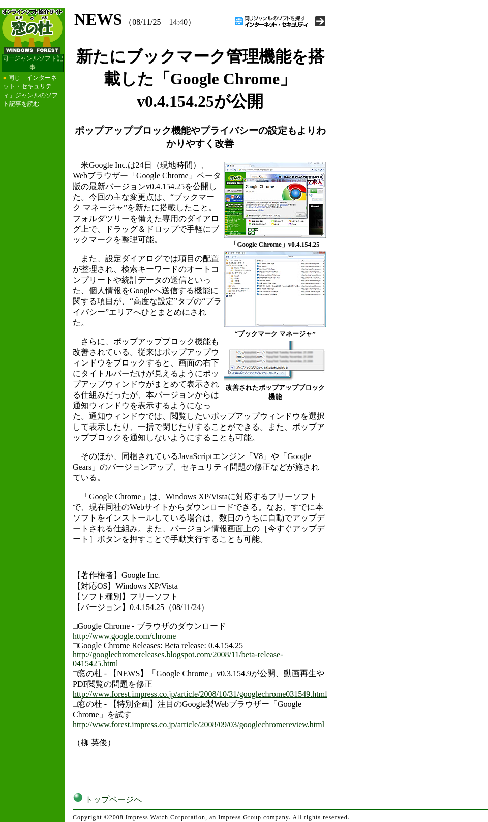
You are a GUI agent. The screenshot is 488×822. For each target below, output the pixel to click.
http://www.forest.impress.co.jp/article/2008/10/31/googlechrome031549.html (200, 694)
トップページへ (107, 799)
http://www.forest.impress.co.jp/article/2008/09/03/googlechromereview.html (198, 724)
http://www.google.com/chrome (124, 636)
